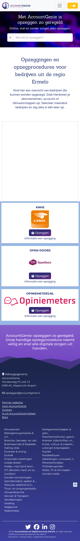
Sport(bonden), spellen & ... (20, 481)
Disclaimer (13, 537)
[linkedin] (44, 527)
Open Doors (40, 250)
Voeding (9, 503)
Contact (7, 409)
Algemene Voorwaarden (45, 537)
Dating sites (11, 447)
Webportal (10, 507)
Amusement (12, 429)
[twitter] (28, 527)
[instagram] (52, 527)
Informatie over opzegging (40, 238)
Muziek (46, 451)
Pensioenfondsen (52, 462)
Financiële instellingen (18, 459)
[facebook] (36, 527)
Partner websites (12, 402)
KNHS (40, 207)
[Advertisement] (40, 161)
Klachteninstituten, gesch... (58, 436)
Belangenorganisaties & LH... (19, 434)
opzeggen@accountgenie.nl (21, 393)
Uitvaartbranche (14, 492)
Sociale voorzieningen (17, 477)
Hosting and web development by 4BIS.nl (27, 534)
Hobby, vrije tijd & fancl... (19, 466)
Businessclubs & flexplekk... (20, 444)
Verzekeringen (13, 499)
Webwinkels (11, 510)
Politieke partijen (52, 466)
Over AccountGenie (14, 406)
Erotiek (8, 455)
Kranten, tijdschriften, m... (58, 440)
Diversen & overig (15, 451)
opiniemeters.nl (40, 293)
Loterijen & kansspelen (56, 447)
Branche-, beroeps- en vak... (21, 440)
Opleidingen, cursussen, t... (58, 459)
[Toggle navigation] (60, 5)
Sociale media (51, 473)
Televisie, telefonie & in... (18, 484)
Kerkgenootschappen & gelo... (56, 431)
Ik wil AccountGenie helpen (19, 413)
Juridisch (9, 473)
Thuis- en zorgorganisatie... (20, 488)
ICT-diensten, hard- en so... (20, 470)
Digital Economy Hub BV (43, 531)
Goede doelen (12, 462)
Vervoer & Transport (16, 496)
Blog (5, 417)
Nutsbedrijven (51, 455)
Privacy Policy (26, 537)
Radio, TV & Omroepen (56, 470)
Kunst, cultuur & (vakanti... (58, 444)
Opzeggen (40, 233)
